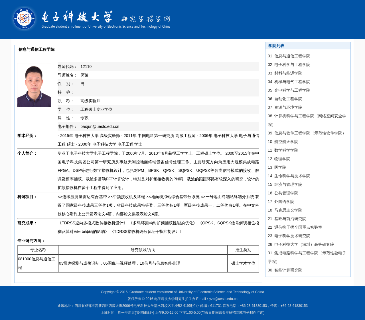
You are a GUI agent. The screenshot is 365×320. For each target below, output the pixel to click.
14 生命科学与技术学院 (289, 176)
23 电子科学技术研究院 (289, 236)
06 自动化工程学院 (285, 98)
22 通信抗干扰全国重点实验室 (295, 227)
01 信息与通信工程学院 (289, 56)
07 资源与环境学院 (285, 107)
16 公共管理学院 (283, 193)
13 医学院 (277, 167)
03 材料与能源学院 (285, 73)
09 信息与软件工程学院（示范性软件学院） (307, 133)
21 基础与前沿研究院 (287, 218)
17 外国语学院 (281, 201)
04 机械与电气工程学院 (289, 81)
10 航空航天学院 (283, 141)
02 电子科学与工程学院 (289, 64)
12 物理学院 (279, 158)
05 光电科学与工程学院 (289, 90)
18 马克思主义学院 (285, 210)
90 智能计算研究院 (285, 270)
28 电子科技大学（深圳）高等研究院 (301, 244)
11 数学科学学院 (283, 150)
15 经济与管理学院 (285, 184)
